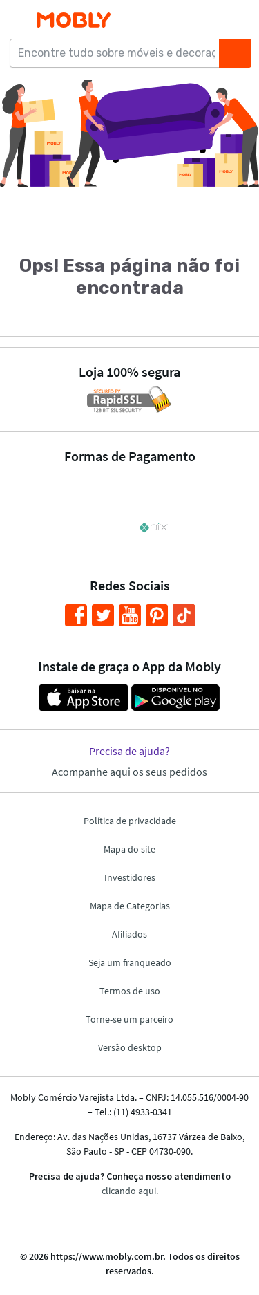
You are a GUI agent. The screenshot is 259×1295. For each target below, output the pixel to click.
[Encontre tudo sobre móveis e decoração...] (119, 53)
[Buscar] (235, 53)
